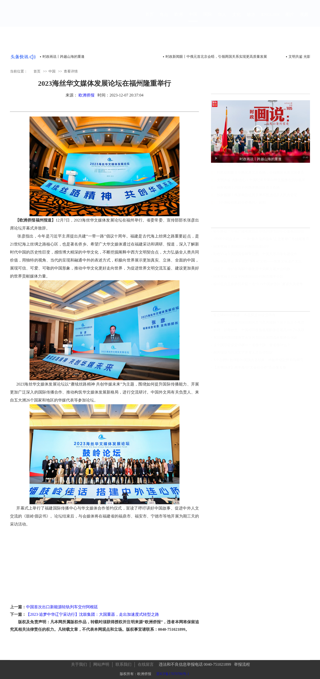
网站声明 (101, 662)
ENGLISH (270, 19)
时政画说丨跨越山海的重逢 (63, 56)
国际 (207, 19)
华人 (222, 19)
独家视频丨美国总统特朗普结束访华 (241, 248)
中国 (193, 18)
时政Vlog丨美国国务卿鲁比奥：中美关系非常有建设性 (255, 256)
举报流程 (242, 662)
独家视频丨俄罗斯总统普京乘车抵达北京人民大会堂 (257, 200)
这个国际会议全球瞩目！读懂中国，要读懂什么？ (251, 346)
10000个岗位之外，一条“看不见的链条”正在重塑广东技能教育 (261, 240)
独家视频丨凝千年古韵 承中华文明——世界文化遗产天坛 (257, 263)
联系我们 (124, 662)
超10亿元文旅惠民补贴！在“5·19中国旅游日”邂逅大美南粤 (258, 286)
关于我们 (79, 662)
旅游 (251, 19)
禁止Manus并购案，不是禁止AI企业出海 (244, 316)
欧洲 (178, 19)
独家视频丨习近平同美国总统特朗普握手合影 (248, 278)
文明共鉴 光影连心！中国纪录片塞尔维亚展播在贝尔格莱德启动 (263, 184)
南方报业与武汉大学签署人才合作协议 (243, 354)
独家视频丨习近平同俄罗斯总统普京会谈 (248, 192)
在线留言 (146, 662)
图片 (290, 19)
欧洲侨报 (86, 95)
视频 (304, 19)
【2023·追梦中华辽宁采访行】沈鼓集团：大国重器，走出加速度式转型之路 (92, 614)
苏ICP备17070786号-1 (172, 672)
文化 (236, 19)
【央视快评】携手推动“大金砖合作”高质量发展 (249, 369)
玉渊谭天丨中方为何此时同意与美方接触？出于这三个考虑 (258, 324)
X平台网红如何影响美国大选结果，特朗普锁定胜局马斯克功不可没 (261, 362)
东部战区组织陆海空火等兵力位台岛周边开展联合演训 (255, 339)
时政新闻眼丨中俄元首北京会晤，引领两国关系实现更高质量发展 (216, 56)
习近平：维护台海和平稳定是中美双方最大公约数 (251, 270)
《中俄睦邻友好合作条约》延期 (241, 207)
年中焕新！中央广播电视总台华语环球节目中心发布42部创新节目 (261, 233)
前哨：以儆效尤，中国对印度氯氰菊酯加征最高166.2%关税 (258, 332)
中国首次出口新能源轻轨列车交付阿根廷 (62, 607)
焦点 (164, 19)
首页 (149, 19)
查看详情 (71, 71)
